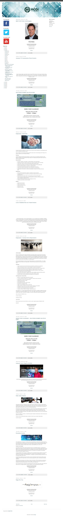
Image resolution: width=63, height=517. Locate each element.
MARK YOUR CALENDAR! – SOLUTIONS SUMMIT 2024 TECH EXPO (9, 75)
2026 (5, 47)
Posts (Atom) (21, 505)
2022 (5, 83)
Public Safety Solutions (21, 395)
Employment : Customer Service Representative (26, 237)
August (6, 55)
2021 (5, 84)
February (6, 62)
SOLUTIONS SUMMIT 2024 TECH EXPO (25, 92)
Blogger (35, 514)
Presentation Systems (20, 433)
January (6, 63)
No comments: (25, 87)
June (5, 57)
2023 (5, 82)
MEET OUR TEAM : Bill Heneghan (24, 21)
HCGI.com (50, 26)
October (6, 53)
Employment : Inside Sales (21, 133)
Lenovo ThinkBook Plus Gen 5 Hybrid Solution (26, 202)
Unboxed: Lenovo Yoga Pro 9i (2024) (24, 363)
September (6, 54)
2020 (5, 85)
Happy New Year (19, 479)
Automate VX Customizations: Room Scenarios (26, 58)
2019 (5, 86)
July (5, 56)
